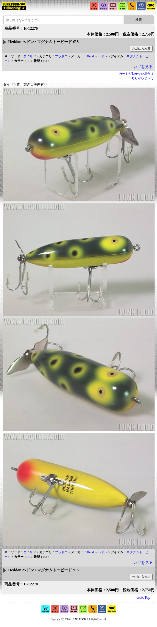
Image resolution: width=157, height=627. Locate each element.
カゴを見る (143, 67)
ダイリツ (29, 56)
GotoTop (143, 597)
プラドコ (61, 56)
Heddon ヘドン (97, 56)
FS (28, 61)
